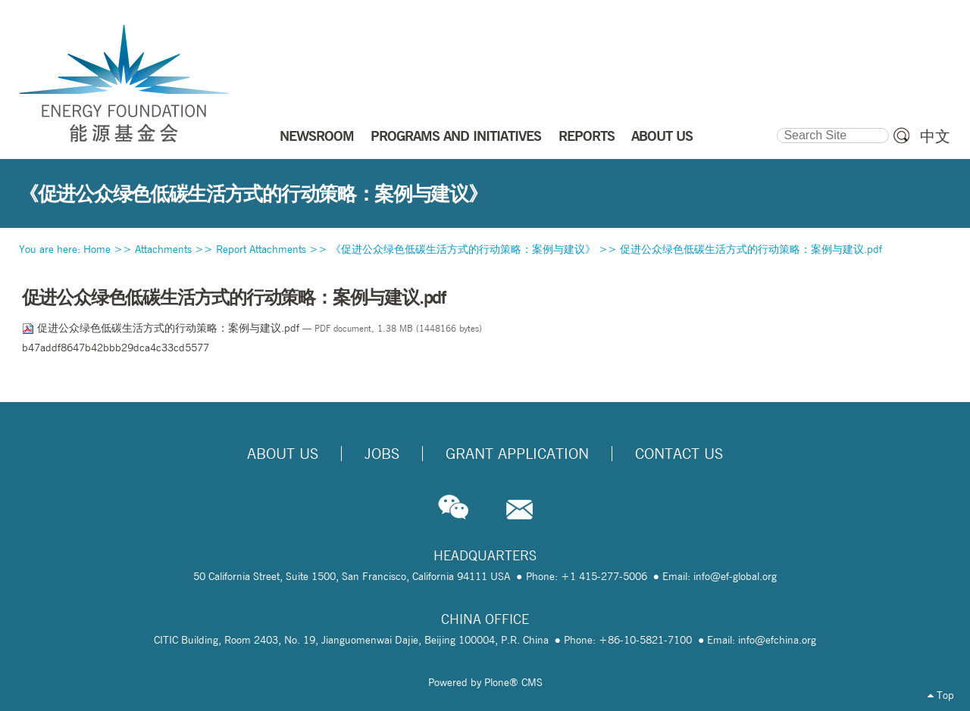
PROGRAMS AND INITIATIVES (456, 135)
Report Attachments (261, 249)
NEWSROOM (317, 135)
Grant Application (517, 453)
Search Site (776, 125)
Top (941, 695)
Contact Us (679, 453)
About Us (282, 453)
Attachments (163, 249)
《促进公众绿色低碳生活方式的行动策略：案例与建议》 (463, 249)
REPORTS (587, 135)
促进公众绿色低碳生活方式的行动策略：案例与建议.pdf (751, 249)
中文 (935, 136)
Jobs (382, 453)
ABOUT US (662, 135)
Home (97, 249)
